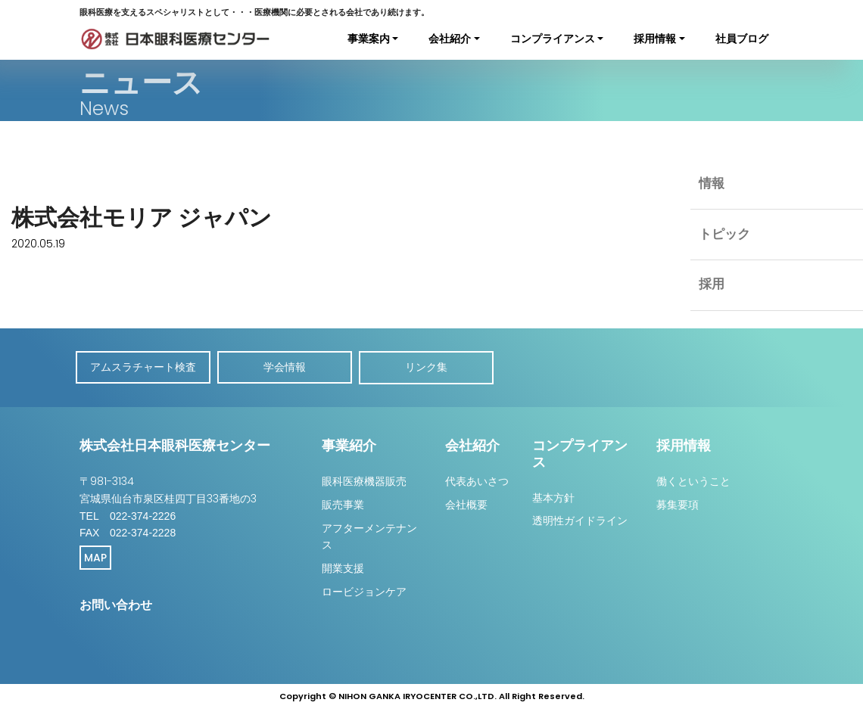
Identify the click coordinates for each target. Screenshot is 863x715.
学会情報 (287, 367)
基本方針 (553, 496)
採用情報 (655, 38)
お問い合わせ (115, 603)
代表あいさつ (477, 479)
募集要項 (677, 503)
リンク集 (431, 367)
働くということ (693, 479)
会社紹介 (449, 38)
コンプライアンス (552, 38)
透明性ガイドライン (580, 519)
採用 (711, 289)
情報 (711, 185)
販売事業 (343, 503)
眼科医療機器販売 (364, 479)
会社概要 (466, 503)
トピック (724, 237)
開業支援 (343, 566)
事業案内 (368, 38)
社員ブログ (741, 38)
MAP (95, 556)
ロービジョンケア (364, 590)
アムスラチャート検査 (144, 367)
